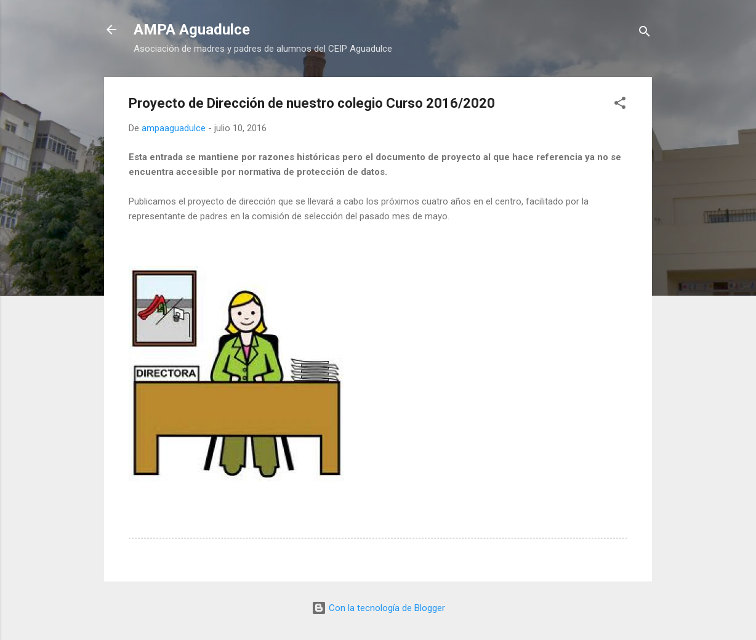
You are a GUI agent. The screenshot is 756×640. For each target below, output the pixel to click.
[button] (620, 105)
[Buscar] (644, 33)
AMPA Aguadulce (192, 29)
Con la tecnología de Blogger (378, 608)
